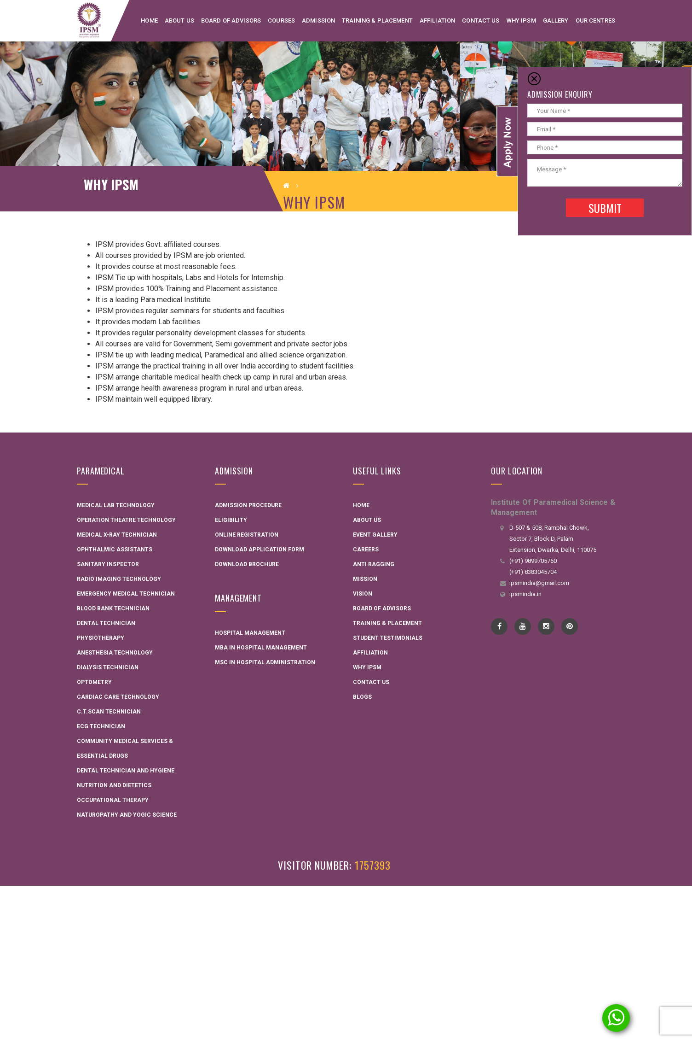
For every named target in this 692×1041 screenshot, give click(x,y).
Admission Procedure (248, 505)
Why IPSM (367, 667)
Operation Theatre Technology (126, 520)
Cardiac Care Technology (118, 697)
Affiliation (370, 652)
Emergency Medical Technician (126, 594)
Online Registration (246, 535)
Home (361, 505)
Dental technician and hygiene (125, 770)
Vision (362, 594)
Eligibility (231, 520)
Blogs (362, 697)
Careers (366, 549)
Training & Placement (387, 623)
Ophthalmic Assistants (114, 549)
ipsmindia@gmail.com (539, 582)
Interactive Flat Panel (267, 781)
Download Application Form (259, 549)
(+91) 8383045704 (533, 571)
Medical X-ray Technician (117, 535)
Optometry (94, 682)
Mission (365, 579)
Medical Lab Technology (116, 505)
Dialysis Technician (107, 667)
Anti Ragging (373, 564)
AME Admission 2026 (260, 812)
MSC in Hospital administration (265, 662)
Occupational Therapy (113, 800)
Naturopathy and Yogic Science (127, 815)
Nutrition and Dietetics (114, 785)
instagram (546, 626)
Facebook (499, 626)
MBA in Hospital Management (261, 647)
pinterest (569, 626)
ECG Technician (101, 726)
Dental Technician (106, 623)
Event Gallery (375, 535)
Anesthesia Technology (115, 652)
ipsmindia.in (525, 594)
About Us (367, 520)
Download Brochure (247, 564)
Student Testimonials (387, 638)
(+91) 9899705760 (533, 560)
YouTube (522, 626)
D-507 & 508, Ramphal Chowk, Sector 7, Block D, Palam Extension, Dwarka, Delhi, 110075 (552, 538)
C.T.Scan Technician (109, 711)
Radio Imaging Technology (119, 579)
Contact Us (371, 682)
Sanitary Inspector (108, 564)
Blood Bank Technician (113, 608)
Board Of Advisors (382, 608)
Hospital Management (250, 633)
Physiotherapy (100, 638)
